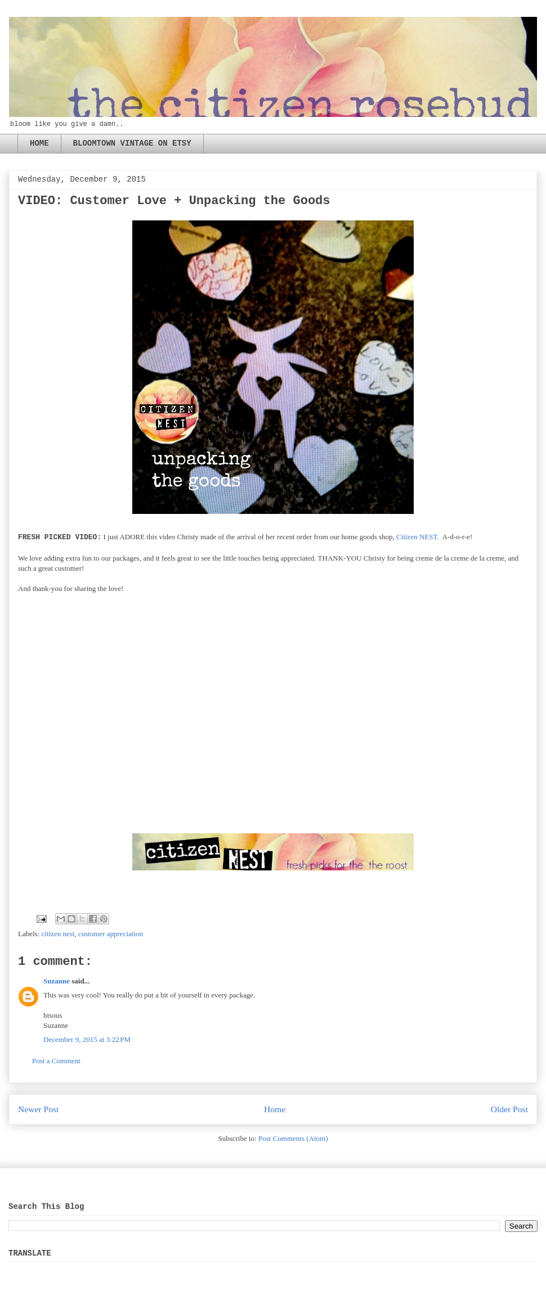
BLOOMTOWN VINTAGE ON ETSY (132, 143)
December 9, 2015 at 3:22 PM (87, 1039)
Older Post (509, 1109)
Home (274, 1109)
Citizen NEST (416, 536)
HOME (39, 143)
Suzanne (56, 981)
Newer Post (38, 1109)
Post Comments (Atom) (293, 1138)
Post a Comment (56, 1061)
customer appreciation (110, 933)
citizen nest (58, 933)
